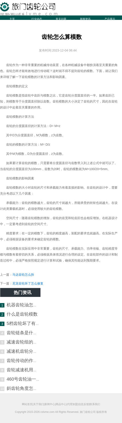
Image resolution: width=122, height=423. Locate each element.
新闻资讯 (85, 19)
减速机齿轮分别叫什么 (29, 351)
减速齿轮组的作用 (24, 342)
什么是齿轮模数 (22, 314)
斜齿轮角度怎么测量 (26, 388)
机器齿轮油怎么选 (24, 304)
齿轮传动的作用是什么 (29, 360)
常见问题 (61, 19)
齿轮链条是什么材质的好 (31, 332)
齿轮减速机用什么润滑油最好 (35, 369)
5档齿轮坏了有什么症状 (30, 323)
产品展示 (110, 19)
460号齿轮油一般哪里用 (30, 379)
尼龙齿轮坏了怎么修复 (27, 283)
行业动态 (36, 19)
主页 (12, 19)
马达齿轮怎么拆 (23, 274)
